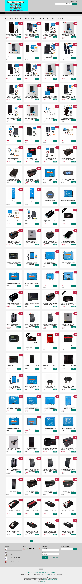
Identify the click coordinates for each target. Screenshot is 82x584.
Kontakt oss (26, 13)
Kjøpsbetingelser (34, 572)
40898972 (46, 574)
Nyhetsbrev (53, 572)
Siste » (49, 541)
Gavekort (16, 13)
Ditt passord (44, 552)
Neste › (44, 541)
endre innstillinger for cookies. (53, 579)
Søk (74, 3)
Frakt (29, 572)
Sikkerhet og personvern (44, 572)
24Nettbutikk (43, 581)
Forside (6, 13)
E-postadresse (44, 548)
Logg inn (20, 13)
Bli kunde (11, 13)
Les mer (44, 579)
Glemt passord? (56, 557)
